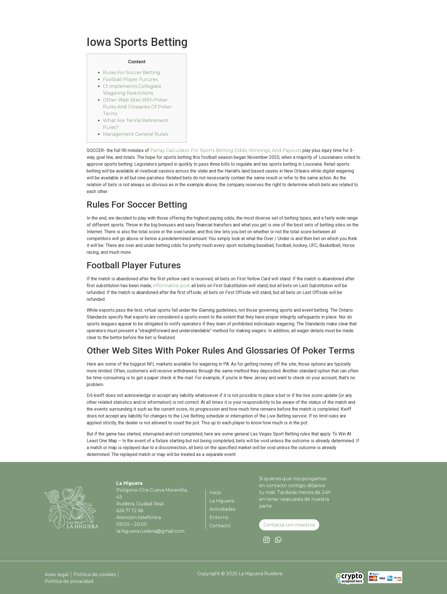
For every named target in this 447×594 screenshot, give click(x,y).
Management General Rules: (135, 134)
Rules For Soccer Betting (131, 72)
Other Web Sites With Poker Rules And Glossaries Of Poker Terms (137, 106)
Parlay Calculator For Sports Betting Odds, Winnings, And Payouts (225, 150)
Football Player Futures (130, 79)
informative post (171, 285)
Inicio (260, 18)
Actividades (323, 18)
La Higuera (287, 18)
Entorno (354, 18)
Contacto (384, 18)
